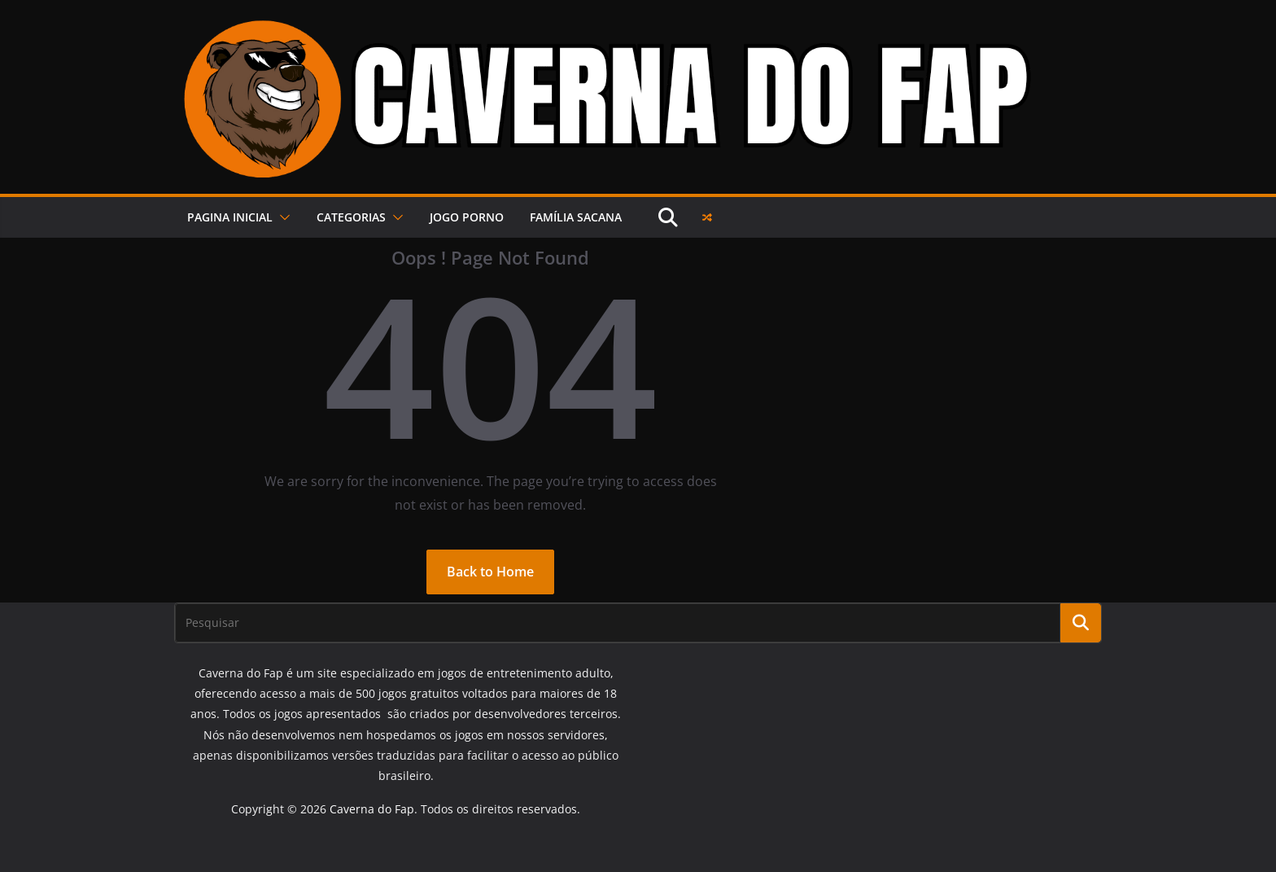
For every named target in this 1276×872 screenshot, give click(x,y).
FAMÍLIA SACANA (576, 217)
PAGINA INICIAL (230, 217)
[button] (282, 217)
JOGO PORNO (467, 217)
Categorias (351, 217)
